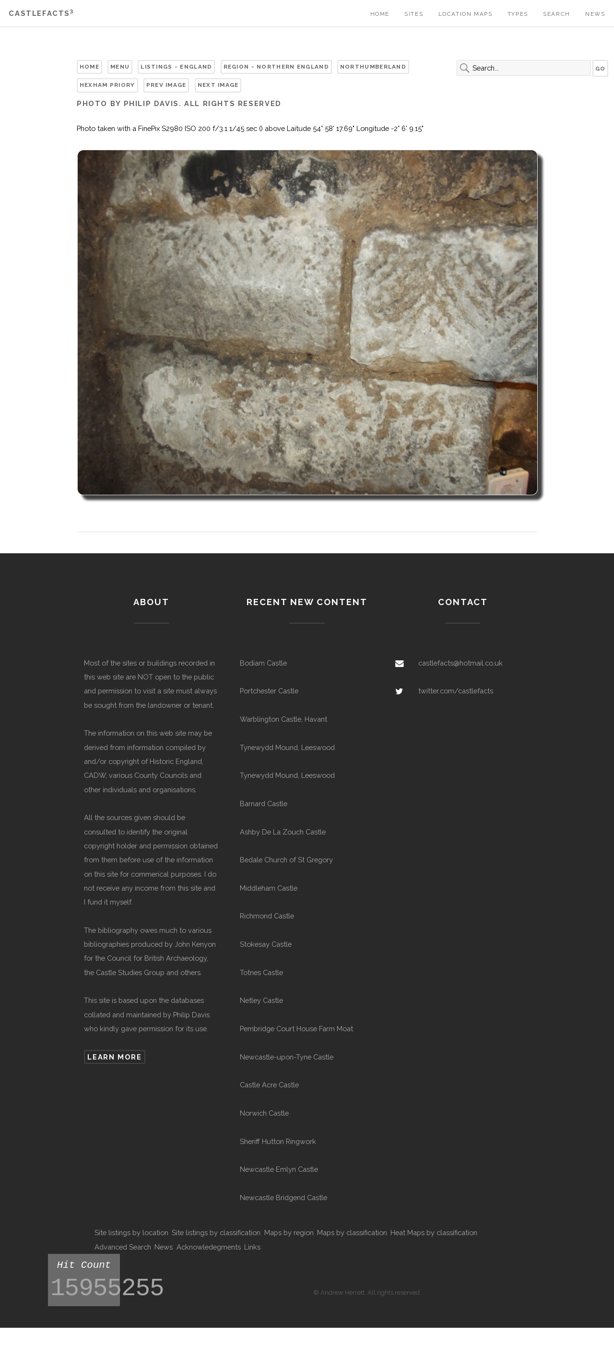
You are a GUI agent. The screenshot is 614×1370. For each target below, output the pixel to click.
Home (380, 14)
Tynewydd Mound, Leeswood (287, 747)
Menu (120, 66)
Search (556, 14)
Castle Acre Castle (269, 1085)
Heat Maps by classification (433, 1232)
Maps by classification (352, 1232)
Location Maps (465, 14)
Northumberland (373, 66)
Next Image (218, 85)
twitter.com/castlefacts (455, 691)
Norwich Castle (264, 1113)
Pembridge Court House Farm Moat (296, 1029)
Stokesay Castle (266, 944)
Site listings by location (131, 1232)
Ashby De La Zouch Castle (283, 832)
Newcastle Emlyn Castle (279, 1169)
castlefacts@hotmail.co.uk (460, 663)
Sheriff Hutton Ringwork (278, 1141)
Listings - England (176, 66)
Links (252, 1247)
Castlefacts (41, 13)
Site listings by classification (216, 1232)
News (595, 14)
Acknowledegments (209, 1247)
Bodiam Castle (263, 663)
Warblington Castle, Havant (283, 719)
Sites (413, 14)
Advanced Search (122, 1247)
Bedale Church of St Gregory (286, 860)
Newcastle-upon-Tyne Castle (286, 1057)
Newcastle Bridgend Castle (283, 1197)
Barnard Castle (263, 803)
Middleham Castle (268, 888)
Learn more (114, 1057)
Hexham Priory (107, 85)
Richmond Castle (267, 916)
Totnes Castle (261, 972)
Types (518, 14)
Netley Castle (261, 1000)
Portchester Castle (269, 691)
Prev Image (166, 85)
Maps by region (289, 1232)
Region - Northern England (276, 66)
